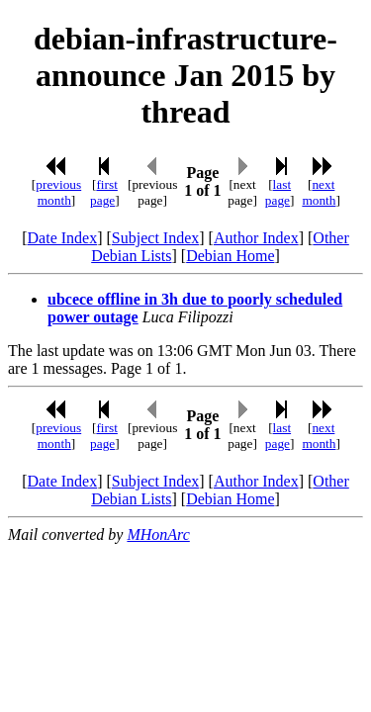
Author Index (256, 237)
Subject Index (155, 237)
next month (318, 192)
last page (278, 192)
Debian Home (230, 255)
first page (104, 192)
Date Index (63, 237)
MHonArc (158, 534)
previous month (58, 192)
